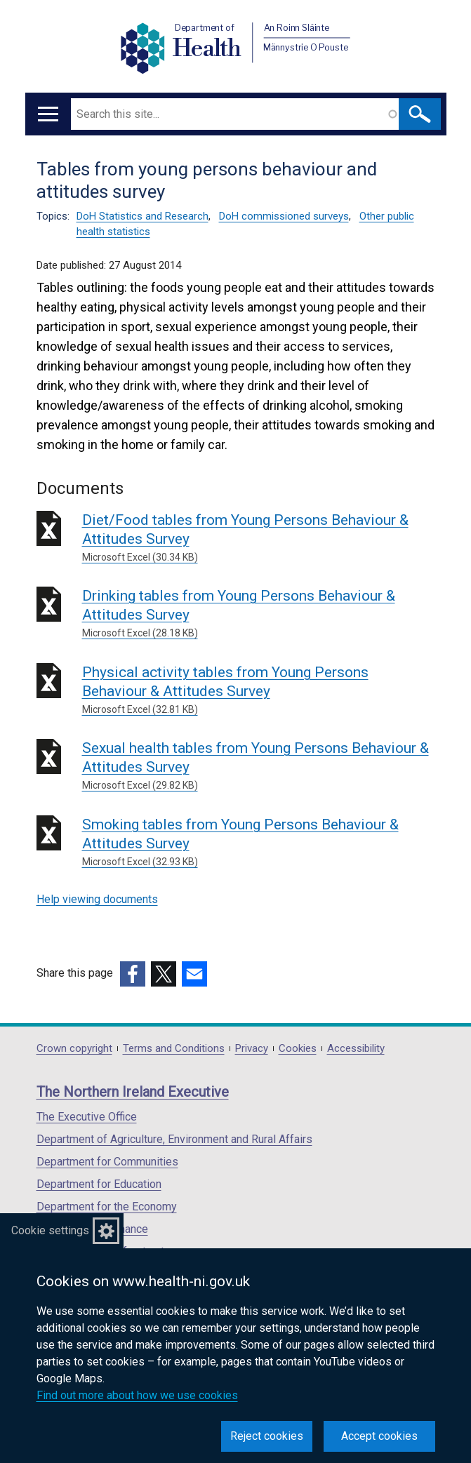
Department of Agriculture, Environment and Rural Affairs (174, 1139)
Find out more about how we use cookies (137, 1395)
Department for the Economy (107, 1206)
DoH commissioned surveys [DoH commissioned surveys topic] (284, 216)
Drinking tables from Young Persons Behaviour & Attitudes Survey (258, 614)
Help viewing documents (97, 899)
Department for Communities (107, 1161)
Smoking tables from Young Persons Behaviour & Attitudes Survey (258, 842)
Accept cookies (379, 1436)
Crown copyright (74, 1048)
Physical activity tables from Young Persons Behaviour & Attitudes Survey (258, 690)
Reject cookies (266, 1436)
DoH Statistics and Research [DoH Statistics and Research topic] (142, 216)
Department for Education (99, 1184)
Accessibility (356, 1048)
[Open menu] (48, 114)
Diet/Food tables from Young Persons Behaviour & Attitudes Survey (258, 538)
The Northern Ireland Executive (133, 1091)
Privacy (251, 1048)
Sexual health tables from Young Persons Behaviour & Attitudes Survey (258, 766)
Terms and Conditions (174, 1048)
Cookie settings (50, 1230)
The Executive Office (87, 1116)
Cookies (298, 1048)
